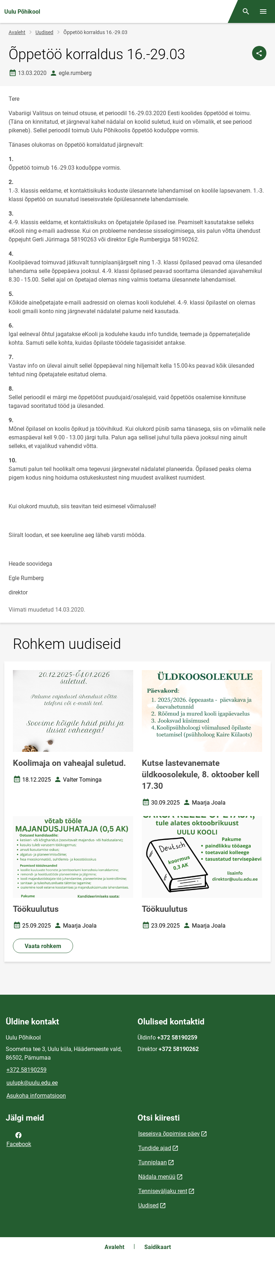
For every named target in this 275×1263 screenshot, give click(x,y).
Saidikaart (157, 1247)
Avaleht (17, 32)
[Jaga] (259, 53)
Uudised (44, 32)
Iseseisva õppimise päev (169, 1133)
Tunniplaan (152, 1162)
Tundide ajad (154, 1148)
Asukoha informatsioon (36, 1095)
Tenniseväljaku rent (162, 1191)
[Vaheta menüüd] (263, 11)
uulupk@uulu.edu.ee (32, 1082)
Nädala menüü (156, 1176)
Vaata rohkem (43, 946)
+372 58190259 (26, 1069)
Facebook (18, 1138)
